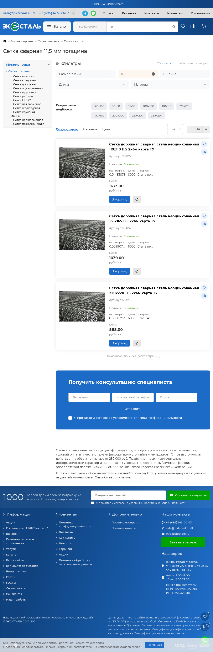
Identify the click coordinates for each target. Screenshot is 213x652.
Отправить (133, 409)
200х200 (118, 115)
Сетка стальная (48, 41)
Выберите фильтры (192, 63)
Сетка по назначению (28, 123)
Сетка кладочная (24, 80)
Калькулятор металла (22, 565)
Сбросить (164, 63)
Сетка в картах (74, 41)
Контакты (151, 13)
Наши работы (16, 599)
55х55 (131, 106)
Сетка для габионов (26, 104)
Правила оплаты (123, 528)
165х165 (99, 106)
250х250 (156, 115)
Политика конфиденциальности (75, 524)
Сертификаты (16, 588)
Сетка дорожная (24, 84)
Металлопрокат (22, 41)
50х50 (116, 106)
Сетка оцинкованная (27, 88)
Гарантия (66, 549)
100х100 (148, 106)
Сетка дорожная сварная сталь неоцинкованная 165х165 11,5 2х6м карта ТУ (154, 218)
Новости (65, 543)
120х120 (184, 106)
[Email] (128, 495)
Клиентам (67, 514)
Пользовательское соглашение (20, 541)
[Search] (142, 26)
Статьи (11, 577)
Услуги (108, 13)
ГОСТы (11, 582)
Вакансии (13, 533)
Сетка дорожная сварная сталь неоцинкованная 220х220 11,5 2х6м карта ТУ (154, 290)
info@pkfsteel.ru (177, 533)
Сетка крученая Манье (23, 114)
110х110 (166, 106)
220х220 (137, 115)
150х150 (99, 115)
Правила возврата (125, 522)
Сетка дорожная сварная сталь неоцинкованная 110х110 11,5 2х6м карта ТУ (154, 146)
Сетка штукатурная (26, 108)
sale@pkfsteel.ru (177, 528)
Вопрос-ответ (16, 571)
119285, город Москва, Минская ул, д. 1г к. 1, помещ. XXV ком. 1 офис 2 (187, 565)
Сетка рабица (22, 96)
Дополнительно (125, 514)
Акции (10, 522)
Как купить (67, 537)
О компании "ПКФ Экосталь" (27, 528)
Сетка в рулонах (24, 92)
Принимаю (155, 644)
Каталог (57, 26)
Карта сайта (15, 560)
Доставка (129, 13)
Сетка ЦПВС (21, 100)
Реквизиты (14, 594)
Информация (17, 514)
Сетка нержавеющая (27, 119)
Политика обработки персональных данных (75, 562)
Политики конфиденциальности (156, 418)
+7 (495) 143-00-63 (179, 522)
